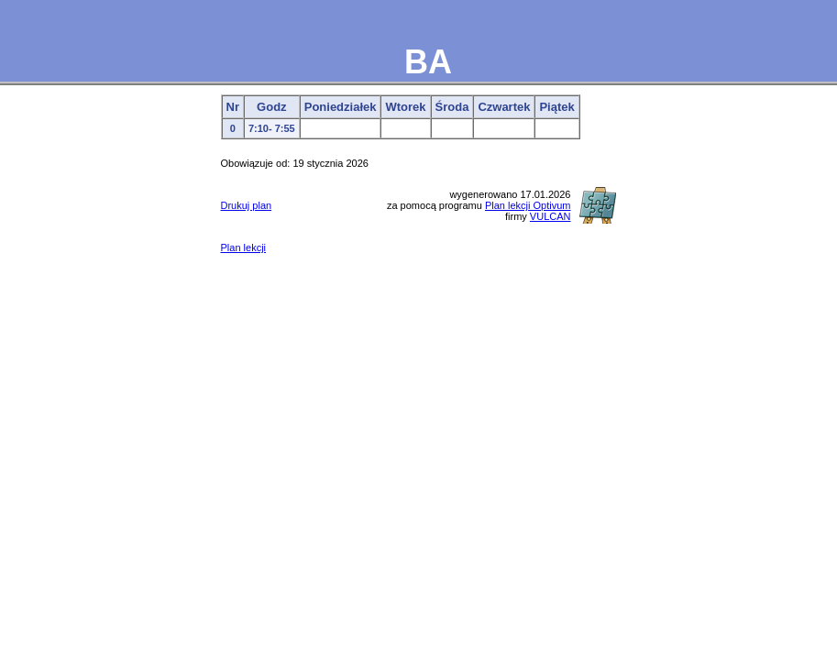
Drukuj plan (246, 205)
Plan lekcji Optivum (528, 205)
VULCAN (550, 216)
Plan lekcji (244, 247)
